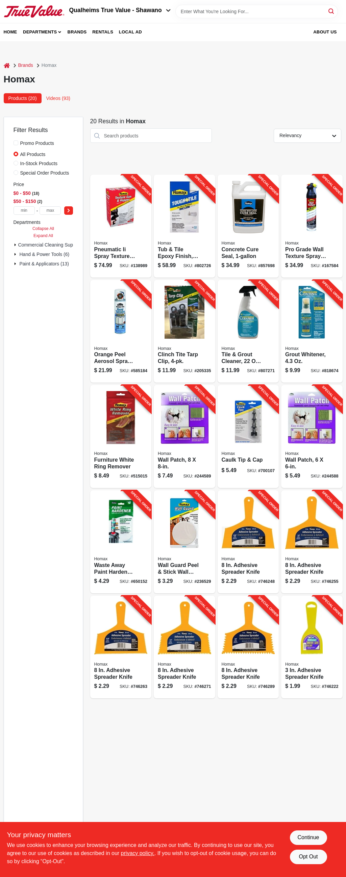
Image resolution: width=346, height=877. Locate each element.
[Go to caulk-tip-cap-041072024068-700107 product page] (248, 436)
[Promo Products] (16, 142)
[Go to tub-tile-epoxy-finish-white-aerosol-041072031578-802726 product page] (184, 226)
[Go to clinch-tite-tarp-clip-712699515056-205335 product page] (184, 331)
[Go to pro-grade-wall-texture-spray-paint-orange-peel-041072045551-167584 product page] (312, 226)
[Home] (7, 65)
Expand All (43, 235)
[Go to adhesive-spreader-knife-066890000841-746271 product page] (184, 647)
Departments (40, 31)
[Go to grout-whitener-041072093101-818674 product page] (312, 331)
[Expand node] (15, 244)
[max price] (50, 210)
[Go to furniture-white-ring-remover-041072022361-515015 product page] (121, 436)
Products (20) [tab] (22, 98)
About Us (325, 31)
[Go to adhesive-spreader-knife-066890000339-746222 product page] (312, 647)
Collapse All (43, 228)
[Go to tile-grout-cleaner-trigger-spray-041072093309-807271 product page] (248, 331)
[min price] (24, 210)
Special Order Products (44, 173)
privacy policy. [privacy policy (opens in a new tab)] (137, 853)
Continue (308, 837)
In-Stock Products (39, 163)
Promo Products (37, 143)
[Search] (332, 11)
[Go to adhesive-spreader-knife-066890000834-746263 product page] (121, 647)
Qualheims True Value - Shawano (120, 10)
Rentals (102, 31)
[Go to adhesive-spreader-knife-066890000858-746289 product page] (248, 647)
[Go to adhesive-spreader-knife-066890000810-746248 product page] (248, 541)
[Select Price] (68, 210)
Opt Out (308, 856)
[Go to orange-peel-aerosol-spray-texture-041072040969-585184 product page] (121, 331)
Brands (77, 31)
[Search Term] (256, 11)
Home (10, 31)
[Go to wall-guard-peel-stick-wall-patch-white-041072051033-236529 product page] (184, 541)
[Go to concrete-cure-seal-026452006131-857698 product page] (248, 226)
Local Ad (130, 31)
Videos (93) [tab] (58, 98)
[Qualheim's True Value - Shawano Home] (34, 11)
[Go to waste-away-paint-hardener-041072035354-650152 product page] (121, 541)
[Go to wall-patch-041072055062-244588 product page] (312, 436)
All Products (33, 154)
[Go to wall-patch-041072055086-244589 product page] (184, 436)
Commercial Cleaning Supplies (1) (54, 245)
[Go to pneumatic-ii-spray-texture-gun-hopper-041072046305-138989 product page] (121, 226)
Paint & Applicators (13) (44, 263)
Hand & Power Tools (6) (45, 254)
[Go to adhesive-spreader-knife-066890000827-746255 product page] (312, 541)
